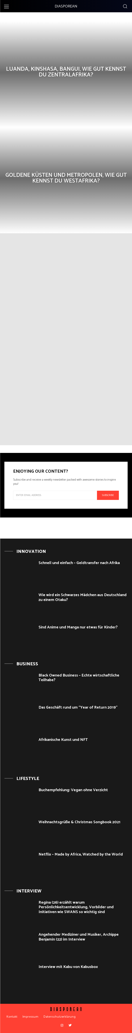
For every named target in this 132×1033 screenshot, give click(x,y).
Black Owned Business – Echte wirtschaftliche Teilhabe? (79, 678)
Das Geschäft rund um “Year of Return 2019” (78, 707)
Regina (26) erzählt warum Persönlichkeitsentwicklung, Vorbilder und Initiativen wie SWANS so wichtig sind (76, 907)
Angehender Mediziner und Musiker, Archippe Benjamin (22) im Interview (79, 937)
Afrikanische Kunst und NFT (63, 739)
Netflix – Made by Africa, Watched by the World (81, 854)
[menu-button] (6, 6)
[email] (55, 495)
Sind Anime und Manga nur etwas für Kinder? (78, 627)
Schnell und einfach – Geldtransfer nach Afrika (79, 563)
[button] (125, 6)
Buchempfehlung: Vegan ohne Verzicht (73, 790)
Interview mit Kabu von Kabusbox (68, 967)
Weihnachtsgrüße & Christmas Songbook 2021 (79, 822)
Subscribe (108, 495)
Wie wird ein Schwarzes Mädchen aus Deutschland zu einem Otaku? (83, 597)
